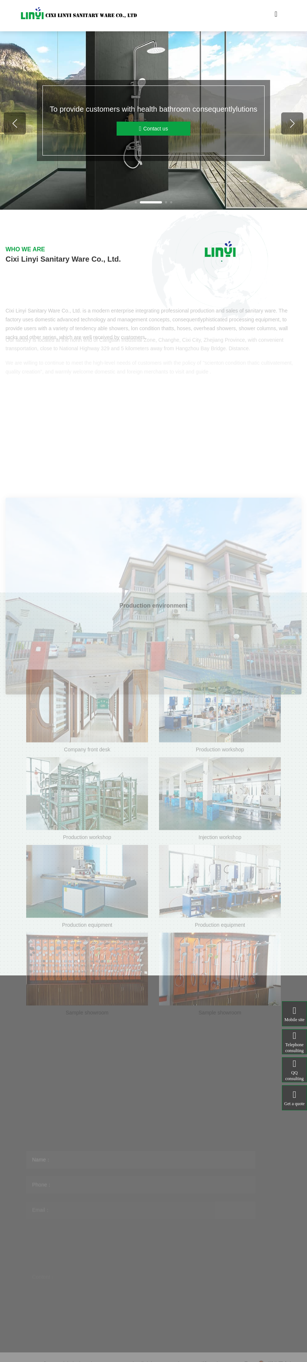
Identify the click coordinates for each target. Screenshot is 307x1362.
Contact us (153, 129)
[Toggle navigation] (276, 15)
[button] (136, 202)
